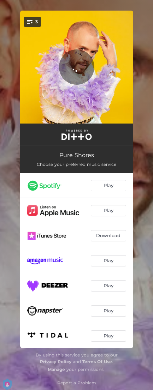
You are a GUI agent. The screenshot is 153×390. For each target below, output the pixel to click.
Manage (56, 369)
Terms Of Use (97, 361)
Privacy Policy (55, 361)
